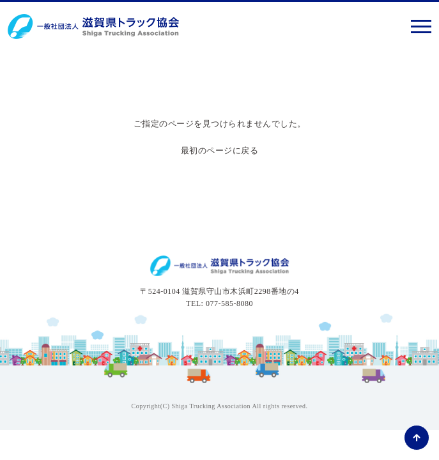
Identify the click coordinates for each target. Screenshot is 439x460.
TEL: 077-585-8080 (219, 303)
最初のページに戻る (220, 150)
